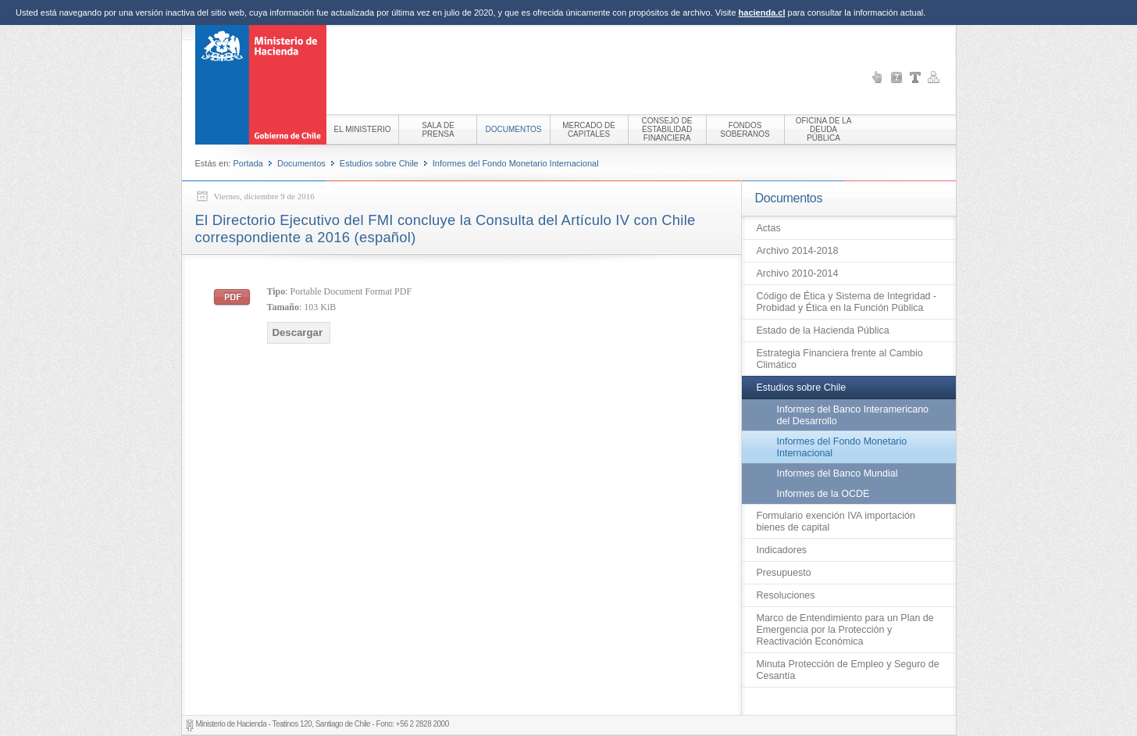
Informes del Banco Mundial (837, 473)
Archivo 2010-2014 (798, 273)
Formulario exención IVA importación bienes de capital (836, 521)
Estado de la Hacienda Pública (823, 330)
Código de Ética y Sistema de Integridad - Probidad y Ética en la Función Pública (847, 302)
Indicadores (782, 550)
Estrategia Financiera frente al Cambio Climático (840, 359)
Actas (769, 228)
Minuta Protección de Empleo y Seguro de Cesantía (848, 670)
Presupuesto (784, 572)
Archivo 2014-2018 (798, 250)
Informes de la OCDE (823, 493)
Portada (248, 163)
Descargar (298, 332)
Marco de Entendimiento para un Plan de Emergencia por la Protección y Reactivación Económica (845, 630)
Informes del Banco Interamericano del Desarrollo (853, 415)
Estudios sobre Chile (379, 163)
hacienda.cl (762, 12)
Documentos (301, 163)
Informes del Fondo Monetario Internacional (516, 163)
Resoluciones (786, 595)
